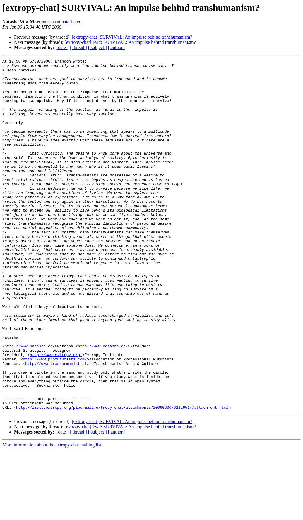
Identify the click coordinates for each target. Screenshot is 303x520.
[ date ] (62, 47)
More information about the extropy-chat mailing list (52, 514)
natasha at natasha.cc (61, 21)
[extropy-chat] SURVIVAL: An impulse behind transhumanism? (132, 36)
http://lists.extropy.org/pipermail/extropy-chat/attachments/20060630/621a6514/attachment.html (122, 477)
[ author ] (117, 47)
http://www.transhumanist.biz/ (58, 424)
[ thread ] (78, 47)
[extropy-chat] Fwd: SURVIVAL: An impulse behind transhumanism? (130, 42)
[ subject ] (97, 47)
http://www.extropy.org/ (56, 414)
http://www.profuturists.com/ (55, 419)
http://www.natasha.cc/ (30, 403)
